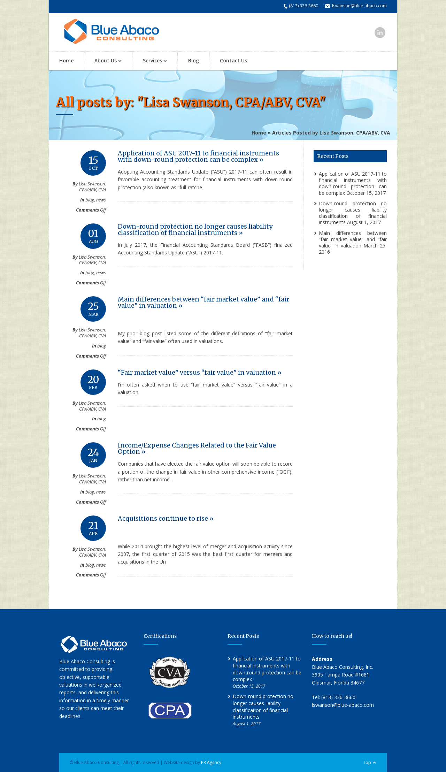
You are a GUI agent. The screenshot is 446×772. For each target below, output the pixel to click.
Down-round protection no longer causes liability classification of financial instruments (353, 213)
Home (66, 60)
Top (367, 762)
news (101, 200)
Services (151, 61)
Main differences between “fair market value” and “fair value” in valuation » (203, 302)
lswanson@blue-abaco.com (359, 6)
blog (89, 200)
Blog (193, 60)
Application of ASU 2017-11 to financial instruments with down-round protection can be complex (353, 183)
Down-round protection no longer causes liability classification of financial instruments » (195, 229)
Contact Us (233, 60)
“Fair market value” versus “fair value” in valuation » (200, 372)
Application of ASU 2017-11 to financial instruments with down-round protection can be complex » (198, 156)
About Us (104, 61)
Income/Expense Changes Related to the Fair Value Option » (197, 448)
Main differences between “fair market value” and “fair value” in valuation (353, 239)
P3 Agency (211, 762)
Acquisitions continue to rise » (166, 518)
